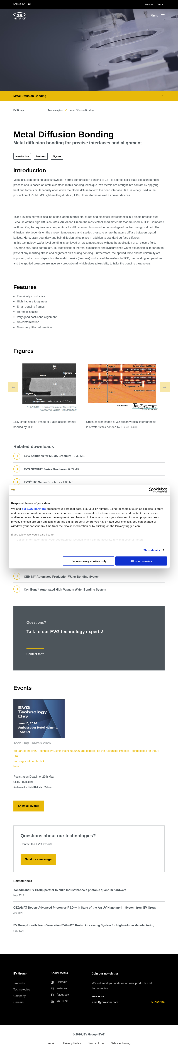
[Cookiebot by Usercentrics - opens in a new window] (151, 490)
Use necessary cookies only (88, 560)
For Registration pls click (29, 761)
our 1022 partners (34, 508)
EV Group (18, 110)
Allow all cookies (141, 560)
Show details (151, 550)
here (16, 766)
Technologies (55, 110)
